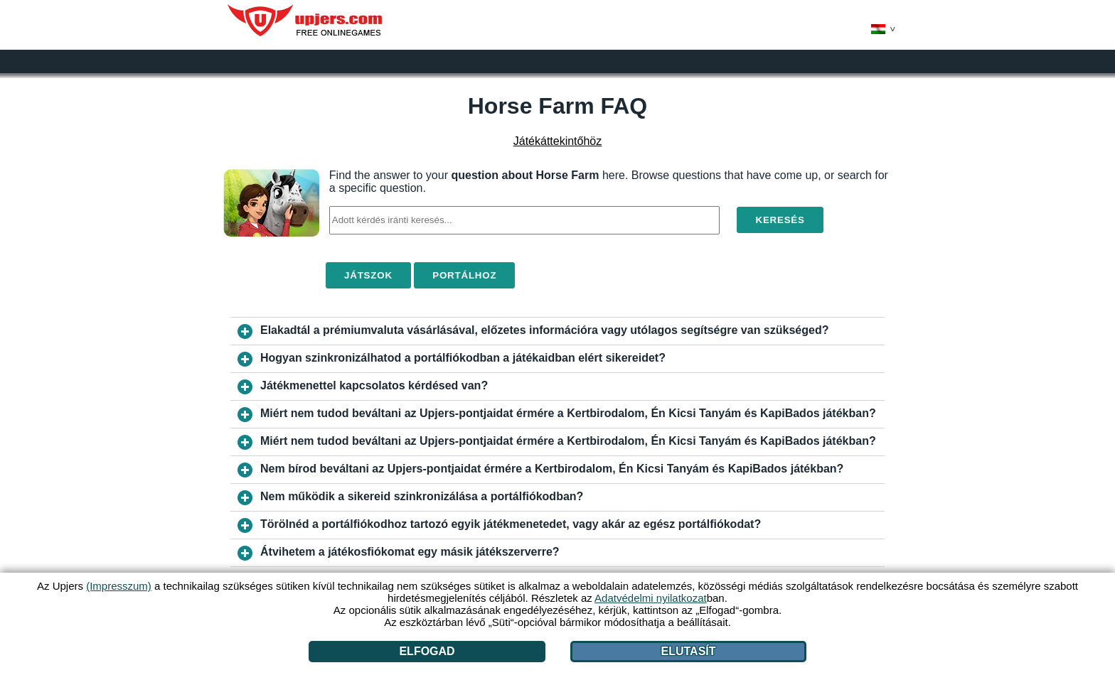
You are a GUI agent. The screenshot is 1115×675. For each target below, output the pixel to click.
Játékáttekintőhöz (557, 141)
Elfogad (426, 651)
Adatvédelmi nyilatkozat (650, 598)
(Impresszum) (118, 586)
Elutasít (688, 651)
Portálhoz (464, 275)
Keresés (779, 220)
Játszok (368, 275)
